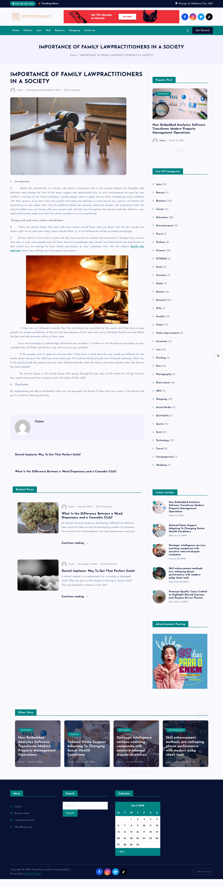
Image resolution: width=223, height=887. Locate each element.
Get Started (202, 38)
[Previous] (177, 156)
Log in (18, 814)
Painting (161, 366)
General (160, 308)
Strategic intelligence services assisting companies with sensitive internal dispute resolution (134, 754)
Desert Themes (32, 881)
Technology (162, 448)
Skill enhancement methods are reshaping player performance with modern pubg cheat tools (185, 754)
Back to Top (202, 880)
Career (160, 217)
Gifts (159, 316)
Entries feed (22, 821)
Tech (48, 38)
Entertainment (164, 233)
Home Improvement (167, 341)
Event (159, 242)
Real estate (163, 390)
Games (160, 300)
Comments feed (24, 828)
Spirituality (162, 423)
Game (159, 291)
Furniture (161, 283)
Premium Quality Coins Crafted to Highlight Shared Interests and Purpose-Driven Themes (188, 602)
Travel (159, 456)
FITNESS (161, 266)
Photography (163, 382)
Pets (158, 374)
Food (159, 275)
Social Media (163, 415)
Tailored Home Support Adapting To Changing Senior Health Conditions (187, 536)
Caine (16, 98)
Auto (159, 192)
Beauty (160, 200)
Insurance (161, 349)
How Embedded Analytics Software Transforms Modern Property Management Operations (179, 136)
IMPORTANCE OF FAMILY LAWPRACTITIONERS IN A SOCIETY (116, 63)
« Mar (121, 859)
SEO (158, 399)
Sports (160, 432)
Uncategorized (34, 98)
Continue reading (75, 551)
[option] (180, 123)
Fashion (28, 38)
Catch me (89, 38)
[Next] (182, 156)
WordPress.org (23, 835)
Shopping (74, 38)
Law (39, 38)
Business (60, 38)
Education (162, 225)
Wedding (161, 473)
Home (15, 38)
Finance (160, 258)
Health (160, 324)
